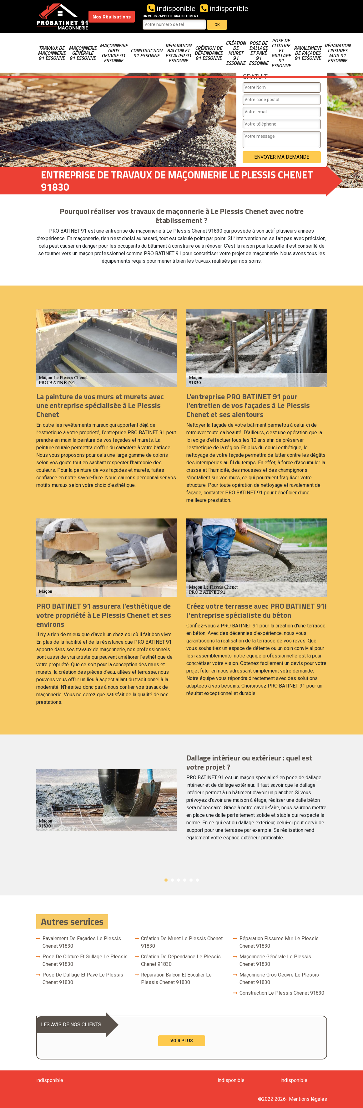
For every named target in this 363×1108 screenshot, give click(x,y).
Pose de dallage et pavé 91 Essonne (258, 53)
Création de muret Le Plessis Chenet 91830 (182, 942)
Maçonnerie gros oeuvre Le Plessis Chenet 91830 (279, 978)
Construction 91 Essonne (146, 53)
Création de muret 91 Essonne (236, 53)
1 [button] (166, 880)
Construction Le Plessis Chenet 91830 (281, 993)
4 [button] (184, 880)
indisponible (171, 8)
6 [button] (197, 880)
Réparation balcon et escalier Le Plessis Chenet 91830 (176, 978)
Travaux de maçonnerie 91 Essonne (52, 53)
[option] (181, 800)
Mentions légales (308, 1099)
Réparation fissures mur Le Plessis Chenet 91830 (279, 942)
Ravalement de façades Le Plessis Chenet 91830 (82, 942)
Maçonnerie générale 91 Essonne (83, 53)
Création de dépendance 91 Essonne (208, 53)
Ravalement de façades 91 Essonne (307, 53)
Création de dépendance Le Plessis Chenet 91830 (181, 960)
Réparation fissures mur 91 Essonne (337, 53)
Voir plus (181, 1040)
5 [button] (191, 880)
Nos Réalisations (112, 16)
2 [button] (172, 880)
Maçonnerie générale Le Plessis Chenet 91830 (275, 960)
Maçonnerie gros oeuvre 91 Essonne (114, 53)
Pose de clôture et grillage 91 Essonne (281, 53)
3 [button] (178, 880)
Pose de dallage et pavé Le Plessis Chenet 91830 (83, 978)
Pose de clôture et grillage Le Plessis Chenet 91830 (85, 960)
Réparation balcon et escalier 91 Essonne (178, 53)
